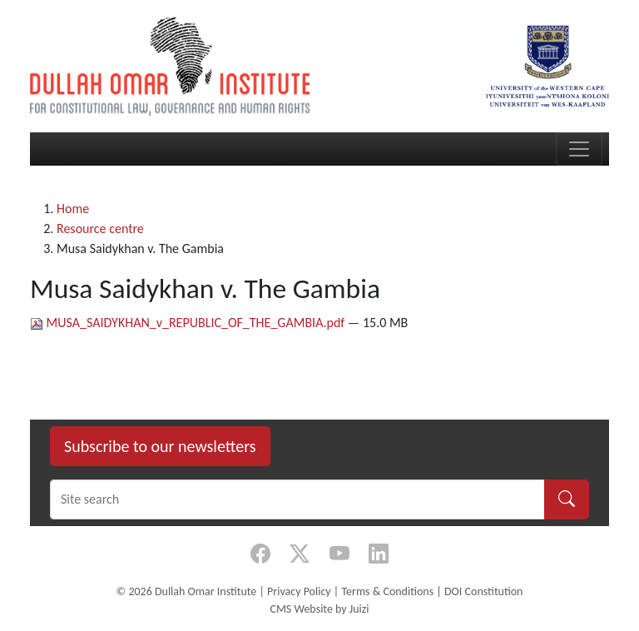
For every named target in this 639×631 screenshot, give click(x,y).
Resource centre (100, 228)
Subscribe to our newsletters (160, 446)
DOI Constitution (483, 591)
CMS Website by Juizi (319, 609)
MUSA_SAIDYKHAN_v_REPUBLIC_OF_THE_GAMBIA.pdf (189, 322)
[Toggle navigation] (579, 149)
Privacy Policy (299, 591)
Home (73, 208)
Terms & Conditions (387, 591)
